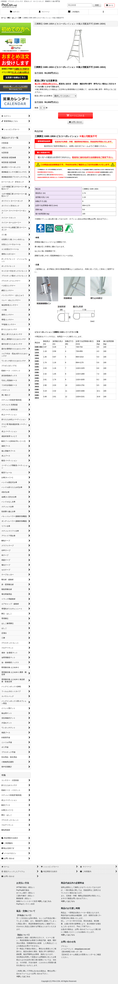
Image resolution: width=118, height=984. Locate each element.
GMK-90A (39, 347)
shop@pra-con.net (82, 949)
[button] (103, 12)
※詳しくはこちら (44, 901)
